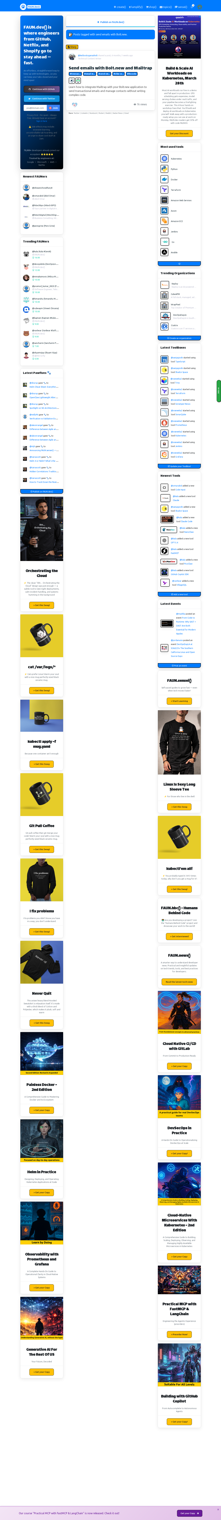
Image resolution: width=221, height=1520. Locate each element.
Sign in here (41, 121)
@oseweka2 (176, 379)
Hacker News (118, 113)
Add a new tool (179, 594)
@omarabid (176, 486)
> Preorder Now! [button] (179, 1334)
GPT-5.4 (174, 542)
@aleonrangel (36, 425)
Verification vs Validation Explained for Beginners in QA (55, 419)
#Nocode (131, 74)
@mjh (32, 446)
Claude (176, 500)
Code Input (180, 490)
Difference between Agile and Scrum (46, 429)
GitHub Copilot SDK (180, 574)
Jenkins (178, 446)
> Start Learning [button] (179, 701)
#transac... (75, 74)
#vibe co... (119, 74)
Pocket (101, 113)
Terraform (180, 393)
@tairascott (35, 457)
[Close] (218, 1509)
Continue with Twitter (41, 98)
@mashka (180, 614)
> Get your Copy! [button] (179, 1153)
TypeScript (180, 361)
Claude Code (186, 521)
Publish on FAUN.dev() (41, 492)
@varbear (176, 581)
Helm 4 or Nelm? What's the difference (47, 461)
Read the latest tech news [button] (179, 982)
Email (126, 113)
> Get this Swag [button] (42, 764)
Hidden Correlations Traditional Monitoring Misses (53, 471)
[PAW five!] (75, 105)
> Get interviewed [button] (179, 936)
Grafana (179, 457)
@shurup (34, 383)
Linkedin (84, 113)
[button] (192, 6)
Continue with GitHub (42, 89)
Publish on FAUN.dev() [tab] (110, 22)
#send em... (104, 74)
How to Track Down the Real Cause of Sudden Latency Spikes (58, 482)
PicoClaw (188, 564)
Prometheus (181, 425)
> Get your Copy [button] (42, 1110)
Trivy (177, 383)
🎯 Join (53, 107)
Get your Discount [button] (179, 133)
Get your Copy (190, 1513)
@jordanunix (177, 640)
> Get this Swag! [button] (41, 605)
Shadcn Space (181, 372)
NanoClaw (189, 532)
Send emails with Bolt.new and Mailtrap (110, 68)
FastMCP (175, 553)
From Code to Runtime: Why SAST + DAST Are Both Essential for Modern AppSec (186, 626)
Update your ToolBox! (179, 466)
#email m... (89, 74)
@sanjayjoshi (177, 358)
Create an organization (179, 338)
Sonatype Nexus (182, 404)
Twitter (76, 113)
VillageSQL (182, 585)
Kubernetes (181, 436)
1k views (141, 104)
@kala (176, 496)
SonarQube (181, 414)
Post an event (179, 666)
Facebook (93, 113)
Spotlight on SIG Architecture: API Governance (51, 408)
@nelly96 (34, 415)
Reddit (108, 113)
